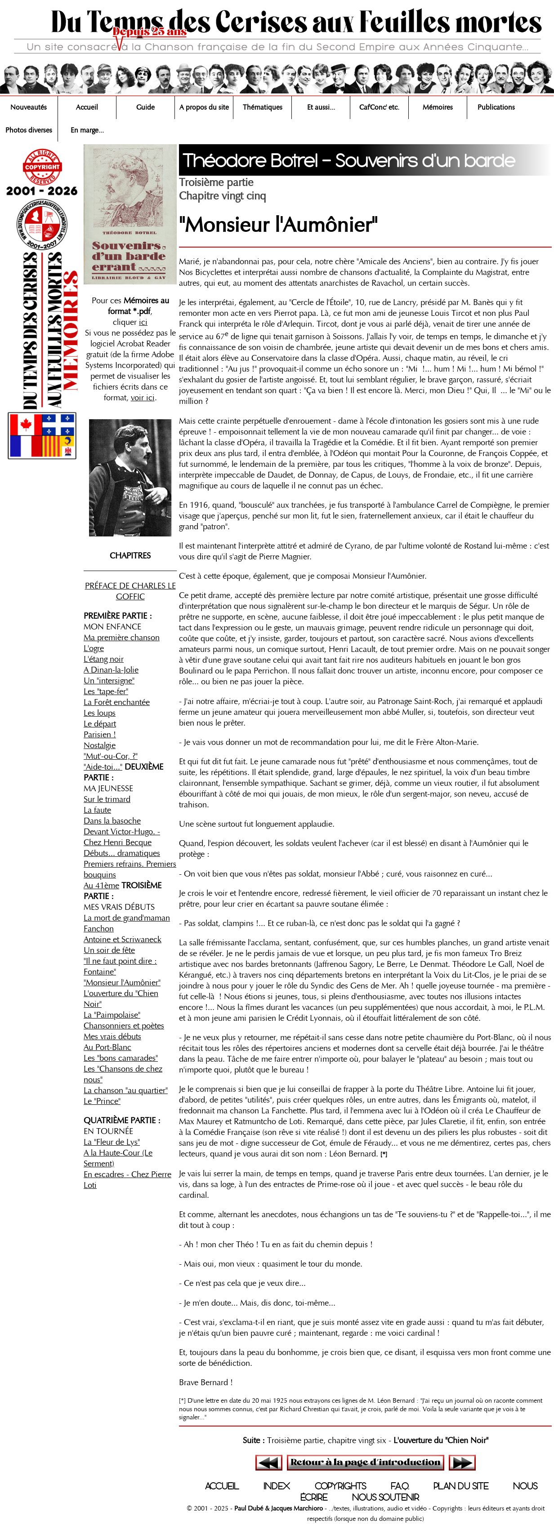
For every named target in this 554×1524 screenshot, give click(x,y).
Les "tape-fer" (106, 691)
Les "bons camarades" (121, 1058)
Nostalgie (100, 745)
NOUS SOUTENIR (385, 1497)
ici (143, 322)
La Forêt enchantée (117, 702)
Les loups (100, 713)
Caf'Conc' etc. (379, 107)
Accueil (87, 107)
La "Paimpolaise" (112, 1015)
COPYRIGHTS (340, 1486)
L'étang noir (104, 659)
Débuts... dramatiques (122, 853)
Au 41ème (101, 885)
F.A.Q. (400, 1486)
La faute (97, 810)
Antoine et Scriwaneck (122, 939)
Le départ (100, 723)
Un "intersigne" (109, 680)
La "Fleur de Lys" (112, 1142)
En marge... (87, 130)
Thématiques (262, 107)
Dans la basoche (112, 820)
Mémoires (438, 107)
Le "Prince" (102, 1101)
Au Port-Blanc (107, 1047)
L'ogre (94, 648)
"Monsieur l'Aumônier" (122, 982)
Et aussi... (321, 107)
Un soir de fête (109, 950)
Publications (496, 107)
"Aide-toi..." (103, 767)
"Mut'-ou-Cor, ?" (111, 756)
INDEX (277, 1486)
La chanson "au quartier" (126, 1090)
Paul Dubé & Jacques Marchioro (277, 1508)
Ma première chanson (122, 637)
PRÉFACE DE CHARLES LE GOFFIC (130, 591)
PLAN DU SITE (460, 1486)
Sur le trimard (107, 799)
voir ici (143, 397)
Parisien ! (100, 734)
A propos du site (204, 107)
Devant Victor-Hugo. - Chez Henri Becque (122, 837)
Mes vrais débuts (112, 1036)
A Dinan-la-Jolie (111, 670)
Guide (145, 107)
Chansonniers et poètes (124, 1025)
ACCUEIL (222, 1486)
